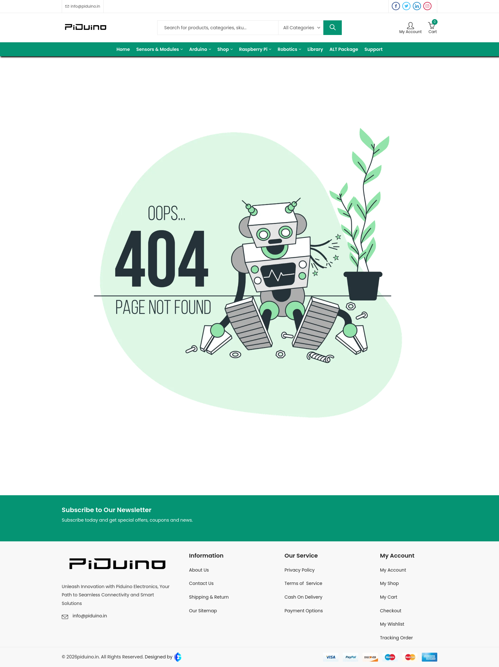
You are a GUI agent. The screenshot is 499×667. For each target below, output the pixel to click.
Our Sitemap (203, 611)
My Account (393, 570)
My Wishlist (392, 624)
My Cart (388, 597)
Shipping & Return (209, 597)
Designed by (163, 657)
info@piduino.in (90, 616)
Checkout (390, 611)
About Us (199, 570)
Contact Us (201, 583)
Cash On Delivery (303, 597)
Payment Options (304, 611)
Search (332, 27)
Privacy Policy (300, 570)
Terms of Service (303, 583)
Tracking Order (396, 638)
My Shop (389, 583)
